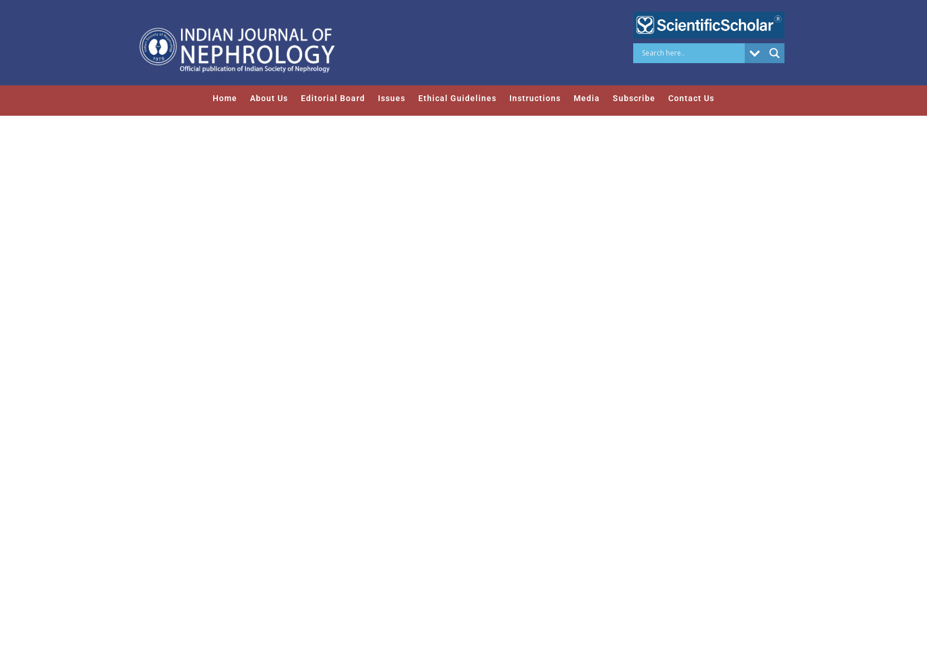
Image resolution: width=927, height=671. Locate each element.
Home (225, 98)
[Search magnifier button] (774, 53)
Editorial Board (333, 98)
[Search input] (692, 53)
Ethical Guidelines (457, 98)
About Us (269, 98)
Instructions (535, 98)
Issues (391, 98)
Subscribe (634, 98)
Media (587, 98)
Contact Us (691, 98)
